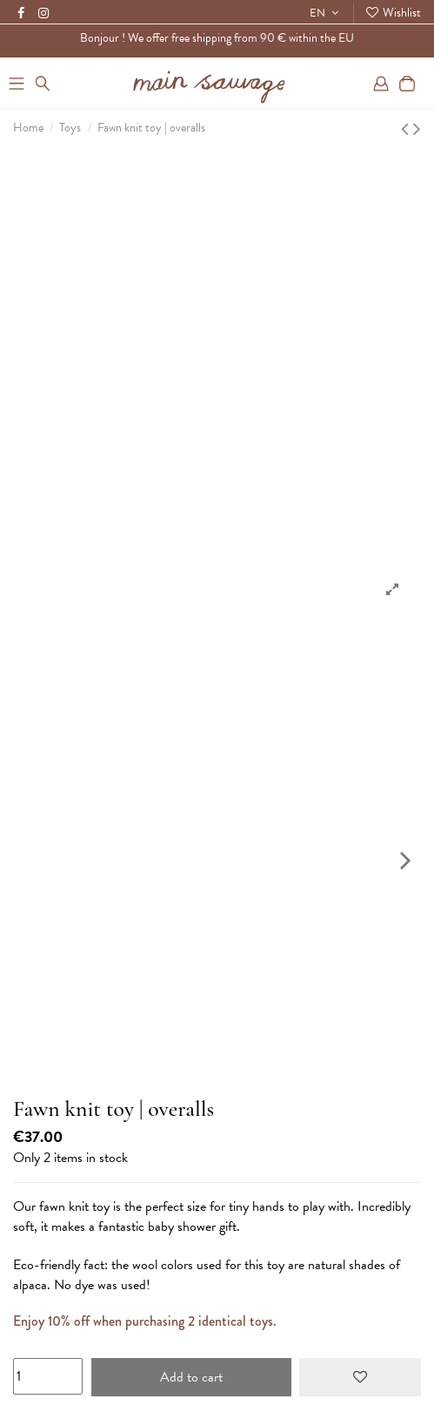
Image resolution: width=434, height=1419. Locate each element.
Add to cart (191, 1377)
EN (326, 13)
